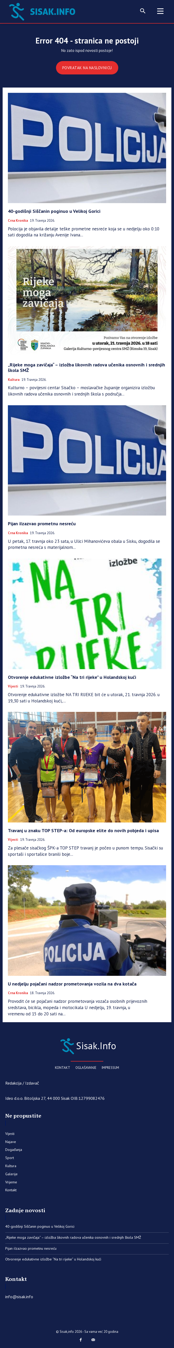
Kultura (13, 380)
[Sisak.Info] (87, 1045)
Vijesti (13, 686)
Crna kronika (18, 221)
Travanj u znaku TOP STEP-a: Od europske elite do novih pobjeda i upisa (83, 830)
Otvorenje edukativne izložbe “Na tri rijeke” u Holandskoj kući (72, 677)
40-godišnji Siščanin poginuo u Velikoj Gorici (54, 211)
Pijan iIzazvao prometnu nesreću (42, 524)
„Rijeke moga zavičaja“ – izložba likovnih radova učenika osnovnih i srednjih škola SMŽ (86, 367)
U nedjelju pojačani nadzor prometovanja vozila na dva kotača (72, 984)
